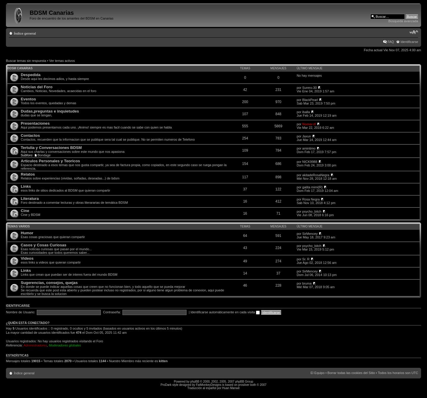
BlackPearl (310, 100)
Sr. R (305, 259)
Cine (25, 210)
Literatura (30, 198)
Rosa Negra (311, 199)
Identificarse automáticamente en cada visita (225, 312)
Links (26, 186)
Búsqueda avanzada (403, 21)
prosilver (243, 384)
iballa (306, 112)
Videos (27, 258)
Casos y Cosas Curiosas (43, 245)
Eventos (28, 99)
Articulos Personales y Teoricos (50, 161)
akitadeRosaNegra (315, 175)
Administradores (35, 345)
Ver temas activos (62, 60)
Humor (27, 233)
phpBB (194, 381)
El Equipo (317, 373)
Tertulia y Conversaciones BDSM (51, 147)
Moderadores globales (65, 345)
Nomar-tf (309, 124)
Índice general (25, 33)
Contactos (30, 135)
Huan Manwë (231, 388)
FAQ (391, 42)
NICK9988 (309, 161)
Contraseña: (112, 312)
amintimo (309, 148)
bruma (306, 283)
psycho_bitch (311, 211)
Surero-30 (309, 87)
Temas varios (18, 226)
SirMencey (310, 233)
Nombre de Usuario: (20, 312)
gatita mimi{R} (312, 187)
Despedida (31, 75)
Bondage (44, 155)
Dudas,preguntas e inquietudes (50, 111)
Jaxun (306, 136)
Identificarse (409, 42)
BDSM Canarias (20, 68)
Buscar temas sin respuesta (26, 60)
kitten (163, 361)
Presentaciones (35, 123)
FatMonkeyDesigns (209, 384)
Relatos (28, 174)
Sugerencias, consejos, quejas (49, 282)
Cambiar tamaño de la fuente (414, 32)
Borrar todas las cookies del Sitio (351, 373)
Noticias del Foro (36, 87)
